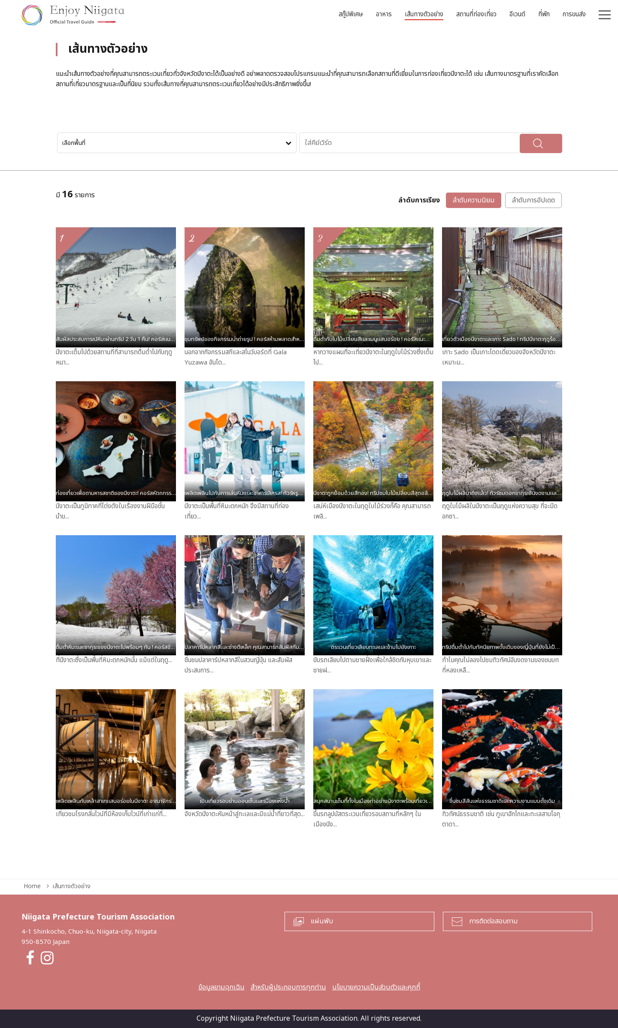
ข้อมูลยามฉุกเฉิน (221, 987)
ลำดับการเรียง (419, 200)
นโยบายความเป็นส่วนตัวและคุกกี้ (376, 987)
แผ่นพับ (322, 921)
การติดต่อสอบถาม (493, 921)
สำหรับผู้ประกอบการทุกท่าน (288, 987)
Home (32, 886)
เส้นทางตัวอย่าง (71, 886)
